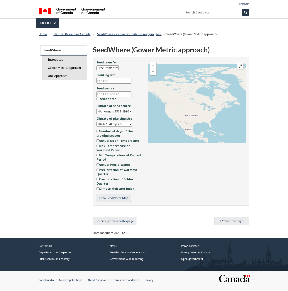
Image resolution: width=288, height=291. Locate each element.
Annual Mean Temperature (117, 141)
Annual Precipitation (113, 165)
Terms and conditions (126, 280)
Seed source (105, 88)
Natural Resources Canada (71, 34)
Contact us (45, 246)
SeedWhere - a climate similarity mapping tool (129, 34)
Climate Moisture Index (115, 189)
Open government (192, 259)
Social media (46, 280)
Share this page (232, 221)
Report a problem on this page (115, 221)
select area (106, 99)
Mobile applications (70, 280)
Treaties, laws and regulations (128, 252)
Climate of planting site (114, 119)
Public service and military (54, 259)
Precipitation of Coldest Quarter (115, 181)
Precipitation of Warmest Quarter (116, 172)
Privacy (149, 280)
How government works (195, 252)
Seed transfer (106, 62)
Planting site (106, 75)
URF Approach (57, 76)
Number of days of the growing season (114, 133)
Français (243, 4)
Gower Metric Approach (64, 68)
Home (43, 34)
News (113, 246)
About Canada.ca (98, 280)
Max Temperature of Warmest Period (113, 148)
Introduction (56, 60)
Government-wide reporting (126, 259)
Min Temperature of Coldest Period (118, 157)
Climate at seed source (113, 106)
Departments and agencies (55, 252)
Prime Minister (190, 246)
